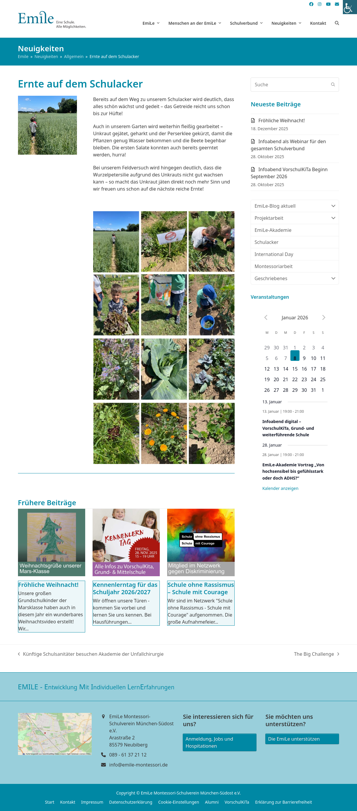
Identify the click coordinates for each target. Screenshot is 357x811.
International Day (273, 254)
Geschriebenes (295, 278)
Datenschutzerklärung (130, 802)
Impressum (92, 802)
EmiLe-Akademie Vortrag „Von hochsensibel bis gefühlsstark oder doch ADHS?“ (293, 471)
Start (49, 802)
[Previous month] (265, 317)
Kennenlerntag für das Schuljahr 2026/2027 (125, 588)
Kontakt (67, 802)
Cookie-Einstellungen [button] (178, 802)
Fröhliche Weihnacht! (48, 585)
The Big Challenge (316, 654)
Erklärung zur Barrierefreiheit (283, 802)
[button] (336, 23)
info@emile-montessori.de (138, 765)
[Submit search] (333, 84)
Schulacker (266, 242)
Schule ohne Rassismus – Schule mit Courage (200, 588)
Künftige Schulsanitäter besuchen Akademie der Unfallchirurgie (91, 654)
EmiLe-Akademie (272, 230)
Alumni (212, 802)
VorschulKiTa (237, 802)
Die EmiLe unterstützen (294, 739)
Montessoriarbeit (273, 266)
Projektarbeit (295, 218)
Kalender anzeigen (280, 488)
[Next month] (324, 317)
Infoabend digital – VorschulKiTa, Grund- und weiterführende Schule (288, 428)
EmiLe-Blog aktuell (295, 206)
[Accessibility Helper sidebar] (350, 7)
